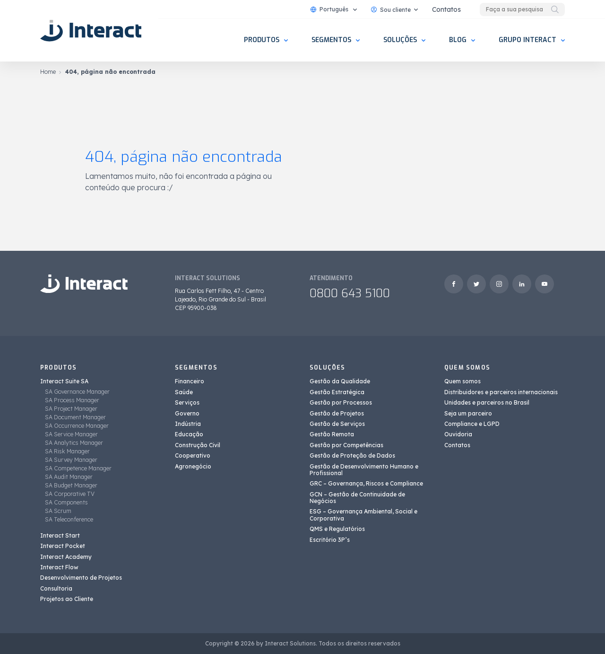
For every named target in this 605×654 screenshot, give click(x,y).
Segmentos (331, 39)
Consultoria (56, 588)
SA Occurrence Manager (77, 425)
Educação (189, 434)
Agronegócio (193, 466)
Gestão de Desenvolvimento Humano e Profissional (364, 470)
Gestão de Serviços (337, 423)
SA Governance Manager (77, 391)
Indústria (188, 423)
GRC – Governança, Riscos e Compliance (366, 483)
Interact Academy (66, 556)
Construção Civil (197, 445)
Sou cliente (391, 9)
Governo (187, 413)
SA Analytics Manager (74, 442)
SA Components (66, 502)
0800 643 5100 (350, 293)
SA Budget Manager (71, 485)
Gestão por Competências (346, 445)
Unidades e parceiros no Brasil (486, 402)
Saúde (184, 392)
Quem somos (462, 381)
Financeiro (189, 381)
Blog (458, 39)
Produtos (261, 39)
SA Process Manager (72, 400)
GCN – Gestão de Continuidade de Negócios (357, 497)
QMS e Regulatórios (337, 528)
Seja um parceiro (468, 413)
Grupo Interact (527, 39)
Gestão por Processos (341, 402)
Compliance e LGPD (472, 423)
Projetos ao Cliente (66, 598)
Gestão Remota (332, 434)
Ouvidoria (458, 434)
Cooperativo (192, 455)
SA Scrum (58, 510)
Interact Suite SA (64, 381)
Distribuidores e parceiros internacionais (501, 392)
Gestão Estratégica (337, 392)
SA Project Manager (71, 408)
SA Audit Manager (69, 476)
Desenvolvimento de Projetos (81, 577)
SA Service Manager (71, 434)
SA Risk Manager (67, 451)
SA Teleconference (69, 519)
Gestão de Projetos (337, 413)
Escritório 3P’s (330, 539)
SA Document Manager (75, 417)
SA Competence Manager (78, 468)
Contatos (446, 9)
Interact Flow (59, 567)
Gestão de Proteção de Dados (352, 455)
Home (48, 71)
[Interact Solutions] (92, 30)
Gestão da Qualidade (340, 381)
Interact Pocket (62, 545)
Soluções (400, 39)
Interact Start (60, 535)
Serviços (187, 402)
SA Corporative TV (70, 493)
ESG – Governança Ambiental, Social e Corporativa (363, 514)
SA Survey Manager (71, 459)
